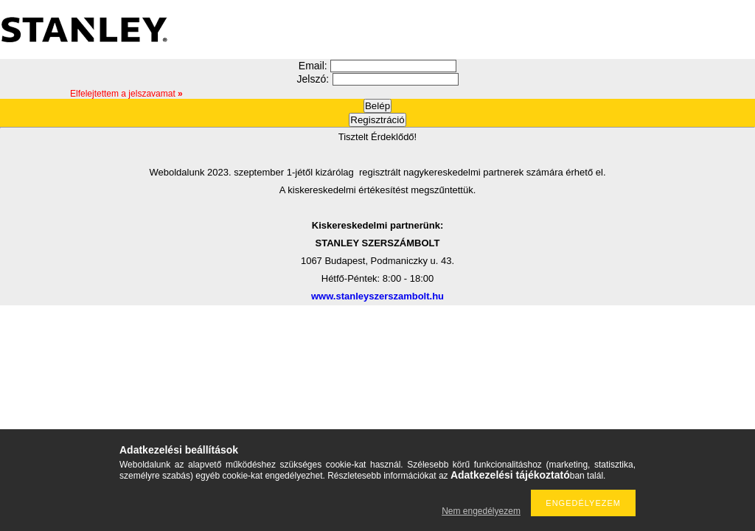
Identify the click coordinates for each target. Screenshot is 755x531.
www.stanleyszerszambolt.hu (377, 296)
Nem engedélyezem (481, 511)
